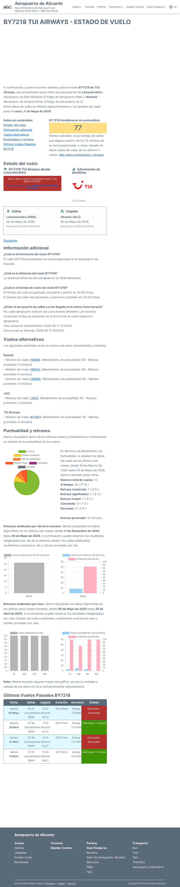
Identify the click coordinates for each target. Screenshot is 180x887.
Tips (89, 871)
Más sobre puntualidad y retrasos (81, 155)
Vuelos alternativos (16, 134)
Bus (135, 848)
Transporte (140, 843)
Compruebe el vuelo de (32, 186)
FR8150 (35, 369)
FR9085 (35, 379)
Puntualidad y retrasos (18, 139)
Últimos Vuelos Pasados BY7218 (20, 146)
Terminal (89, 6)
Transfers (139, 862)
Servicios (92, 862)
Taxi (135, 857)
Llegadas (20, 852)
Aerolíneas (21, 862)
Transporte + (116, 6)
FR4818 (35, 360)
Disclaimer (50, 883)
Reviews (91, 852)
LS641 (34, 398)
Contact (61, 883)
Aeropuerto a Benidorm (148, 867)
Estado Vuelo (23, 857)
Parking (101, 6)
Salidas (19, 848)
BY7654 (35, 417)
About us (72, 883)
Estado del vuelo (15, 125)
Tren (135, 852)
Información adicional (18, 129)
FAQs (89, 867)
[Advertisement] (90, 57)
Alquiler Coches (135, 6)
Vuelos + (77, 6)
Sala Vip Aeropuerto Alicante (105, 857)
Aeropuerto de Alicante (39, 3)
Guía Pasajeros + (156, 6)
